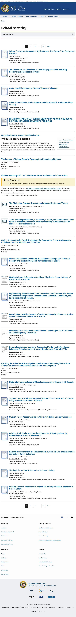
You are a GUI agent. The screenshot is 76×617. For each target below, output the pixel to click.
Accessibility (5, 607)
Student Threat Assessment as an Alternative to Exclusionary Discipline (40, 417)
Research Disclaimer (7, 544)
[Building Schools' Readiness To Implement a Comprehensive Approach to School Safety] (4, 493)
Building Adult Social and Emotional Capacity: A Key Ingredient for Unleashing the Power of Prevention (38, 434)
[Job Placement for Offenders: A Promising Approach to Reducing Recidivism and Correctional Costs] (4, 76)
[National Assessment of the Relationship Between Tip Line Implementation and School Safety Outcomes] (4, 458)
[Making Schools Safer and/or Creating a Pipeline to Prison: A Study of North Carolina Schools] (4, 280)
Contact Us (51, 9)
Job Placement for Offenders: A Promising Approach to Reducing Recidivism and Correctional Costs (38, 71)
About (45, 9)
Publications (4, 562)
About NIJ (4, 528)
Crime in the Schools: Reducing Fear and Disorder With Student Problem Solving (41, 103)
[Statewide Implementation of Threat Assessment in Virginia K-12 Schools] (4, 388)
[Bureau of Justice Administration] (31, 592)
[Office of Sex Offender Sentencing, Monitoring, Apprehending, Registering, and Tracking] (51, 598)
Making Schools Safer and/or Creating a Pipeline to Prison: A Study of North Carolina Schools (40, 278)
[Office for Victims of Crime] (41, 598)
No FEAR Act (52, 607)
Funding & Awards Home (46, 528)
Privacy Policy (25, 607)
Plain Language (15, 607)
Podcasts (4, 558)
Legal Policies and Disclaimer (39, 607)
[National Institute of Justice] (51, 592)
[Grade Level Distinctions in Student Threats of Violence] (4, 95)
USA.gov (34, 611)
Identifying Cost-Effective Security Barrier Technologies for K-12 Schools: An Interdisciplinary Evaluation (41, 332)
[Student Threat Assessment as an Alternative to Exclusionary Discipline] (4, 423)
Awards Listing (43, 532)
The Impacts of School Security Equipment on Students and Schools (31, 159)
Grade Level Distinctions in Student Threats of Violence (33, 88)
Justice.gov (41, 611)
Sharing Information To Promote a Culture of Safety (31, 470)
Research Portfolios (7, 540)
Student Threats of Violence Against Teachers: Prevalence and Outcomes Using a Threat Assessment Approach (41, 399)
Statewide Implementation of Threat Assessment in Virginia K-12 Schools (41, 382)
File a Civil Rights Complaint (47, 566)
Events (3, 554)
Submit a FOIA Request (45, 562)
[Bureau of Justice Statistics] (41, 593)
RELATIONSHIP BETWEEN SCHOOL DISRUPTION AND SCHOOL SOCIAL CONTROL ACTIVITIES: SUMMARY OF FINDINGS (40, 120)
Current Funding (43, 536)
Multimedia (4, 570)
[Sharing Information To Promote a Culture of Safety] (4, 477)
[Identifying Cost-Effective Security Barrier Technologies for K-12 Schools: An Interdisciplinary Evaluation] (4, 334)
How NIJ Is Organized (7, 532)
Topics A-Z (65, 9)
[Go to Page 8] (43, 46)
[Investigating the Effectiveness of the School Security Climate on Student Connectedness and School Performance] (4, 317)
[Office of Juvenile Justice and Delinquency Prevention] (31, 598)
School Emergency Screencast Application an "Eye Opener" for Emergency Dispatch (42, 52)
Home (2, 20)
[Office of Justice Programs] (5, 8)
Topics (3, 566)
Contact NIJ (42, 554)
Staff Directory (43, 558)
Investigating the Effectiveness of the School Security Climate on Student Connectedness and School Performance (41, 315)
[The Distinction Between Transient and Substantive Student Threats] (4, 205)
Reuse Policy (5, 574)
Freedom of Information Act (65, 607)
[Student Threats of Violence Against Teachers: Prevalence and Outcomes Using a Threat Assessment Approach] (4, 405)
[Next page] (49, 46)
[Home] (18, 8)
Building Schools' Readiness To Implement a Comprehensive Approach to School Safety (41, 488)
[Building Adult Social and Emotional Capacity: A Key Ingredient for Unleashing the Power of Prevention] (4, 440)
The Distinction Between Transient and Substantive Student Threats (38, 203)
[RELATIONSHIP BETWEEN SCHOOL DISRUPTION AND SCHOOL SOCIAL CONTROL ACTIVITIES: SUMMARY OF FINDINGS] (4, 125)
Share (71, 10)
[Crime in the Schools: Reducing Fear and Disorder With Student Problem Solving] (4, 109)
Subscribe (58, 9)
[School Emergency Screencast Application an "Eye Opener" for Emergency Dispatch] (4, 58)
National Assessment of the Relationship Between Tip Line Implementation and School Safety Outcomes (42, 453)
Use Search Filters (8, 34)
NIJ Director (4, 536)
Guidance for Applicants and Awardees (50, 540)
